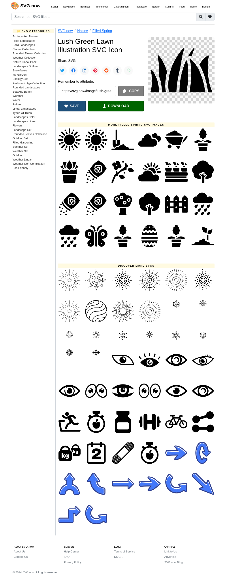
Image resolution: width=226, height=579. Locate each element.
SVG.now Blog (173, 562)
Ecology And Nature (25, 36)
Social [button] (54, 6)
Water (16, 100)
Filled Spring (102, 31)
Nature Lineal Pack (24, 62)
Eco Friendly (20, 168)
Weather (18, 95)
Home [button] (193, 6)
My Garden (19, 74)
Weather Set (20, 151)
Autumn (17, 104)
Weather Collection (24, 57)
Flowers (18, 125)
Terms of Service (124, 551)
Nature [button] (156, 6)
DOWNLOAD (116, 106)
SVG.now (65, 31)
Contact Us (21, 556)
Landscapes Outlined (26, 66)
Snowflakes (20, 70)
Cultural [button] (169, 6)
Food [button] (182, 6)
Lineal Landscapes (24, 108)
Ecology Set (20, 78)
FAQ (67, 556)
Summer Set (20, 146)
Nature (82, 31)
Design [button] (206, 6)
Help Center (71, 551)
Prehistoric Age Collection (29, 83)
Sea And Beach (22, 91)
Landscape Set (22, 130)
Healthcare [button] (141, 6)
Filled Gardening (23, 142)
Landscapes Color (24, 117)
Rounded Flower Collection (30, 53)
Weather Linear (22, 159)
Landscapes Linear (24, 121)
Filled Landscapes (24, 40)
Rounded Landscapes (26, 87)
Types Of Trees (22, 113)
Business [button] (85, 6)
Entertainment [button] (122, 6)
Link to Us (170, 551)
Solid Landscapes (24, 45)
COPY (131, 91)
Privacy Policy (73, 562)
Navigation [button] (69, 6)
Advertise (170, 556)
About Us (19, 551)
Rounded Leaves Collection (30, 134)
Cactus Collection (24, 49)
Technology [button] (102, 6)
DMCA (118, 556)
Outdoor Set (20, 138)
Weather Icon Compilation (29, 163)
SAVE (71, 106)
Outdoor (18, 155)
